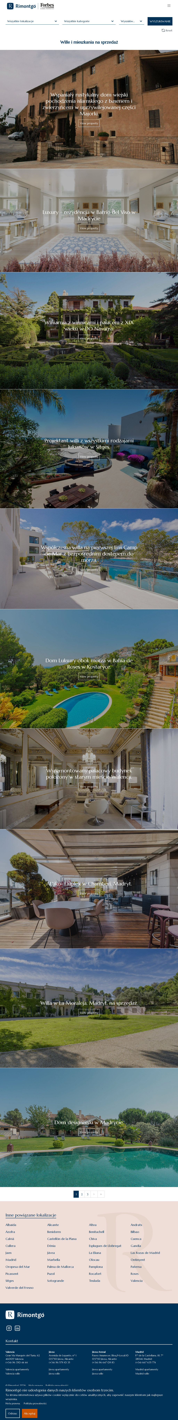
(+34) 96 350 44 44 (17, 1362)
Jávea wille (54, 1373)
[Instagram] (9, 1328)
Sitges (10, 1281)
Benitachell (96, 1232)
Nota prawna (36, 1385)
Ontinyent (138, 1260)
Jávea (51, 1253)
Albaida (11, 1225)
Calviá (10, 1239)
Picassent (12, 1274)
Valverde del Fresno (19, 1288)
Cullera (10, 1246)
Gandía (136, 1246)
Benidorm (54, 1232)
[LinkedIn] (17, 1328)
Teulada (94, 1281)
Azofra (10, 1232)
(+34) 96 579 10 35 (59, 1362)
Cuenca (136, 1239)
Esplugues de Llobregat (105, 1246)
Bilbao (135, 1232)
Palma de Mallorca (60, 1267)
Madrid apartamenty (146, 1369)
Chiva (93, 1239)
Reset (166, 30)
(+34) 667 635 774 (145, 1362)
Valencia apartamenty (17, 1369)
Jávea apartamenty (59, 1369)
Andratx (136, 1225)
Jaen (8, 1253)
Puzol (51, 1274)
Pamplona (96, 1267)
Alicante (53, 1225)
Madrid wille (142, 1373)
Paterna (136, 1267)
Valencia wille (13, 1373)
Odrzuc (12, 1413)
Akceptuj (29, 1413)
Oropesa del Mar (18, 1267)
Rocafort (95, 1274)
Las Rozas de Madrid (145, 1253)
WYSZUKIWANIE (160, 21)
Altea (92, 1225)
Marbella (53, 1260)
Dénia (51, 1246)
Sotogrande (55, 1281)
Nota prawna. (13, 1403)
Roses (135, 1274)
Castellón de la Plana (61, 1239)
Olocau (94, 1260)
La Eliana (95, 1253)
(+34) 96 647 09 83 (103, 1362)
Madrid (11, 1260)
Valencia (137, 1281)
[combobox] (7, 21)
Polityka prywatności (57, 1385)
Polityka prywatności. (35, 1403)
